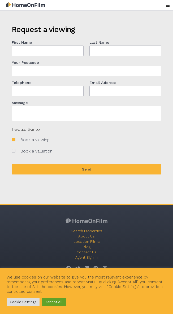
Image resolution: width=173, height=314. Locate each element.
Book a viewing (34, 140)
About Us (86, 236)
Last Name (99, 42)
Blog (86, 247)
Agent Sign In (86, 257)
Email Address (102, 82)
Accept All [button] (54, 302)
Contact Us (87, 252)
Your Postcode (25, 62)
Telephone (22, 82)
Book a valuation (36, 151)
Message (20, 103)
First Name (22, 42)
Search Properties (86, 231)
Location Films (86, 241)
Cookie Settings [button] (23, 302)
